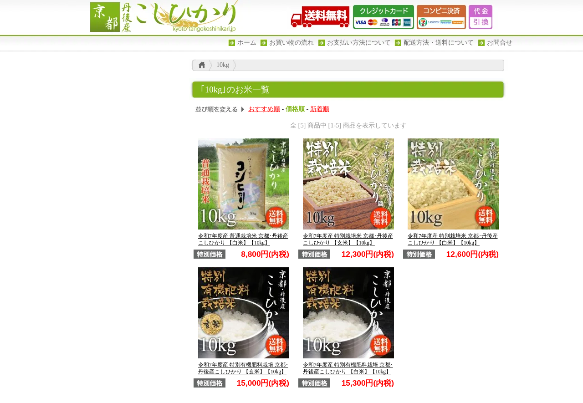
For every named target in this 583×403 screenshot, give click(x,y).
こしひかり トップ (201, 64)
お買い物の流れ (291, 42)
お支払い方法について (359, 42)
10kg (222, 64)
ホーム (246, 42)
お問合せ (499, 42)
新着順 (319, 108)
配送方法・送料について (439, 42)
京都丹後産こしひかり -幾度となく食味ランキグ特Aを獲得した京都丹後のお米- (159, 17)
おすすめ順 (264, 108)
